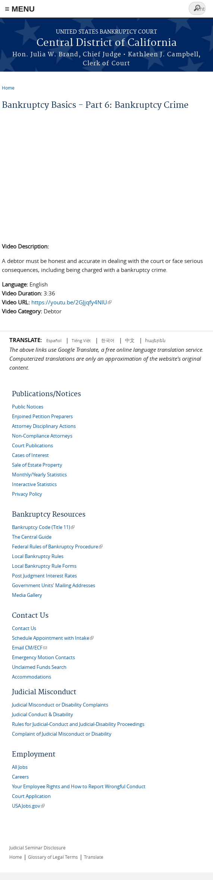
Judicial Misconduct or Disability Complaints (60, 705)
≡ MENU (20, 8)
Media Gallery (27, 595)
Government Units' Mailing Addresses (53, 585)
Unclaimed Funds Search (39, 667)
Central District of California (107, 43)
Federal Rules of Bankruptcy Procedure (57, 547)
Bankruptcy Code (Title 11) (43, 527)
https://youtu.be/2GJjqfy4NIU (71, 302)
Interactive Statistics (34, 484)
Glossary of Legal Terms (53, 857)
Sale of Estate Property (37, 465)
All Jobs (20, 767)
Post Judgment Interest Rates (44, 576)
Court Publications (32, 445)
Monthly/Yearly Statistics (39, 475)
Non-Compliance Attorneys (42, 436)
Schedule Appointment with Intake (53, 638)
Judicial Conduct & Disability (42, 714)
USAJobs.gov (28, 806)
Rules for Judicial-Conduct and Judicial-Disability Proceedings (78, 724)
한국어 (108, 340)
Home (8, 88)
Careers (20, 777)
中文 (130, 340)
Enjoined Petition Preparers (42, 416)
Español (54, 340)
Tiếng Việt (81, 340)
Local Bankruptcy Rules (37, 556)
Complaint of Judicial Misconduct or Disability (62, 734)
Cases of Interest (30, 455)
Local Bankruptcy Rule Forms (44, 566)
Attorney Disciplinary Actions (44, 426)
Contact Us (24, 628)
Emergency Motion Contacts (43, 657)
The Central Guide (31, 537)
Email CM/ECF (29, 648)
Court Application (31, 796)
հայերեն (155, 340)
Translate (93, 857)
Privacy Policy (27, 494)
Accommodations (31, 677)
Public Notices (27, 407)
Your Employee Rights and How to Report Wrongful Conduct (78, 786)
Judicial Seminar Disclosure (37, 848)
